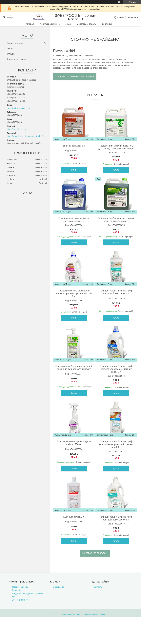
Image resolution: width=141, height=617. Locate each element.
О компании (58, 587)
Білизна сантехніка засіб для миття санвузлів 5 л (74, 219)
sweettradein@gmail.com (18, 108)
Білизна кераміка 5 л (74, 146)
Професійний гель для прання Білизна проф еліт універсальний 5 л (74, 293)
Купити (74, 170)
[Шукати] (4, 17)
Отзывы (11, 54)
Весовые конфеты (20, 600)
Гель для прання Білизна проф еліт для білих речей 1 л (116, 292)
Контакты (107, 24)
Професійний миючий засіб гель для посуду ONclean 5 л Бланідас (116, 147)
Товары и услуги (48, 24)
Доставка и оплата (86, 24)
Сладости (16, 590)
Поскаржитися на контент (72, 614)
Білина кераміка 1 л (73, 517)
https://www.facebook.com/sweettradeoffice (26, 136)
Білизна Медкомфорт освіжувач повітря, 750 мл (74, 443)
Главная (30, 24)
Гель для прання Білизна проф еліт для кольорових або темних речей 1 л (116, 444)
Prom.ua (84, 612)
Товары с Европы (20, 587)
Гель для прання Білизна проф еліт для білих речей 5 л (116, 518)
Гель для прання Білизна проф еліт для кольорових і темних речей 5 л (116, 369)
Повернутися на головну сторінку (76, 76)
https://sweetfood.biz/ (16, 129)
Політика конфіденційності (94, 614)
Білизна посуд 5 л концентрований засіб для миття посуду (116, 219)
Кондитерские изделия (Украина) (27, 593)
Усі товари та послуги (93, 553)
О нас (68, 24)
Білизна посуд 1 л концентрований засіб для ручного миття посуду (73, 367)
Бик (13, 596)
